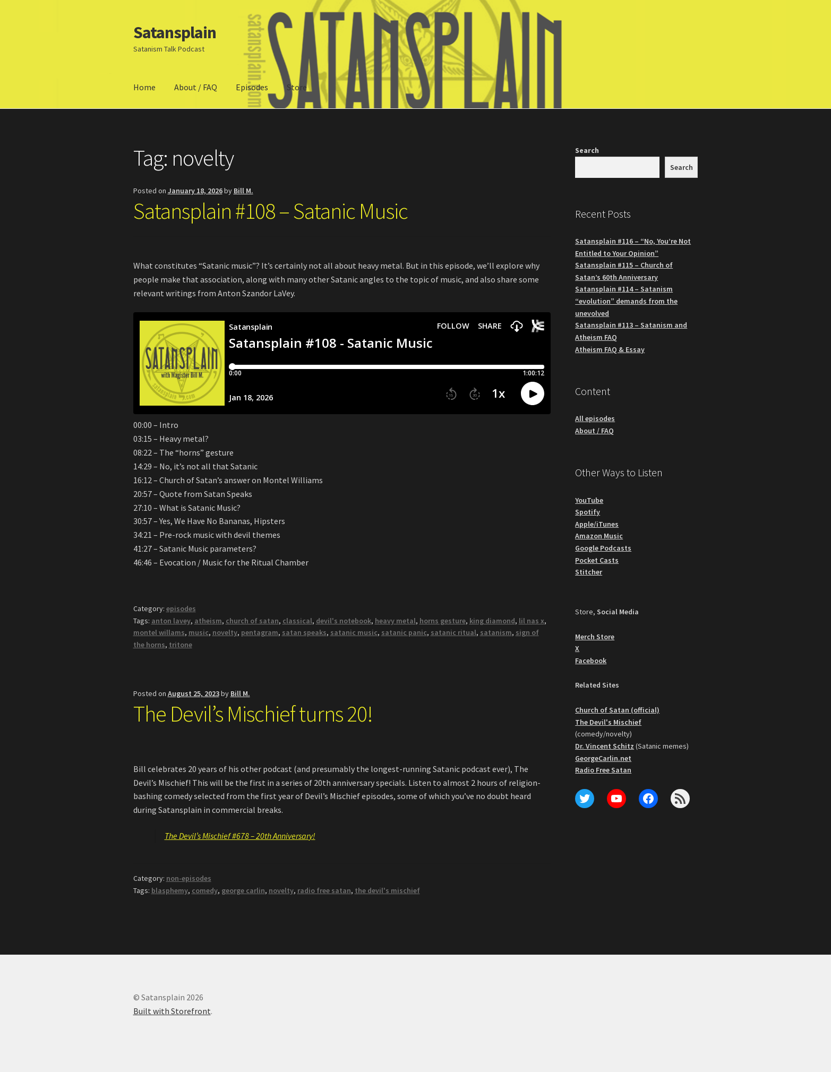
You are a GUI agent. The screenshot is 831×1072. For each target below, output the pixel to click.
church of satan (252, 620)
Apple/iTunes (597, 524)
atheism (208, 620)
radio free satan (324, 890)
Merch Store (594, 636)
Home (144, 87)
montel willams (159, 632)
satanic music (354, 632)
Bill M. (243, 190)
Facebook (590, 660)
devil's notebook (343, 620)
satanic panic (404, 632)
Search (587, 150)
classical (297, 620)
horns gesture (442, 620)
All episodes (595, 418)
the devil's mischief (387, 890)
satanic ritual (453, 632)
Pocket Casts (597, 560)
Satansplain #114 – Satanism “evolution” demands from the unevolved (626, 301)
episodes (181, 608)
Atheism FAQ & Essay (610, 349)
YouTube (589, 500)
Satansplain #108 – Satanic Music (270, 211)
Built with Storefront (172, 1011)
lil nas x (531, 620)
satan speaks (304, 632)
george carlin (243, 890)
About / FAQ (195, 87)
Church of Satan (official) (617, 710)
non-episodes (188, 878)
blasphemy (169, 890)
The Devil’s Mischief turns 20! (253, 713)
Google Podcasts (603, 548)
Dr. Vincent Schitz (604, 746)
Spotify (587, 512)
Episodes (252, 87)
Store (297, 87)
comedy (205, 890)
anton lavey (171, 620)
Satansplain (174, 32)
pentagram (259, 632)
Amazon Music (599, 536)
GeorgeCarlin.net (603, 758)
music (199, 632)
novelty (224, 632)
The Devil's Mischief (608, 722)
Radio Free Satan (603, 770)
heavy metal (395, 620)
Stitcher (588, 572)
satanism (496, 632)
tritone (180, 644)
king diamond (492, 620)
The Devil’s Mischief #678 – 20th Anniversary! (240, 835)
